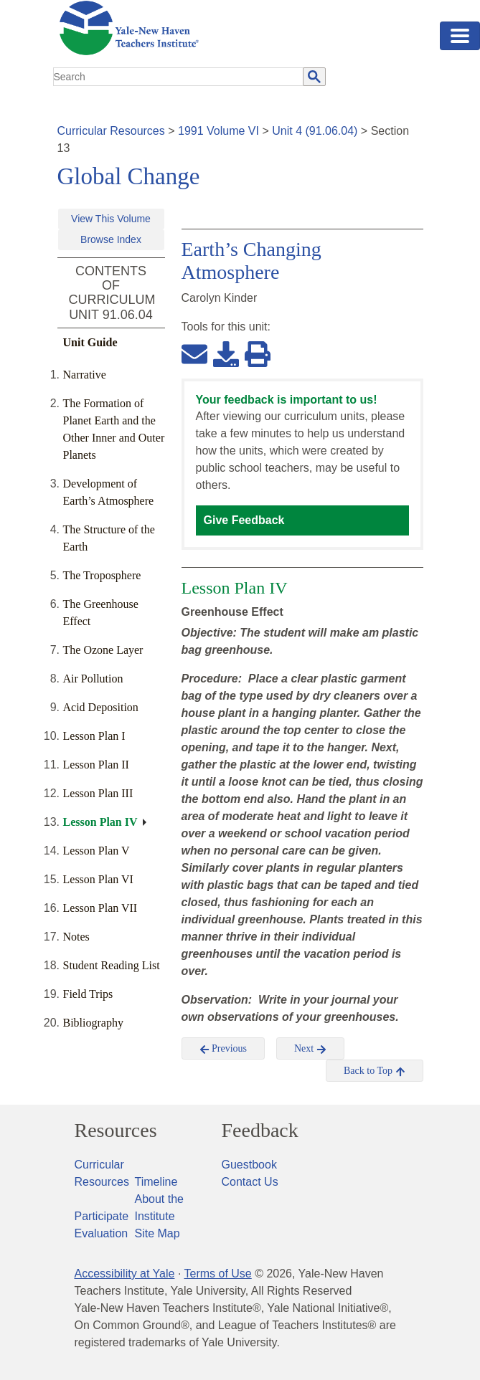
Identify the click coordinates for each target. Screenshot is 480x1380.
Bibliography (93, 1023)
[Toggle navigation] (460, 36)
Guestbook (249, 1164)
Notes (76, 937)
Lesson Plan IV (100, 822)
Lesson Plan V (96, 850)
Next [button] (310, 1049)
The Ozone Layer (103, 650)
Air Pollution (93, 678)
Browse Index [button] (110, 239)
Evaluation (101, 1233)
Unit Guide (90, 342)
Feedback (260, 1130)
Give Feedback (244, 520)
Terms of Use (217, 1273)
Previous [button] (223, 1049)
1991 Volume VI (218, 131)
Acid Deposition (100, 707)
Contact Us (250, 1182)
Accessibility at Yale (125, 1273)
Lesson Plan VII (100, 908)
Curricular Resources (111, 131)
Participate (102, 1216)
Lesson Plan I (94, 736)
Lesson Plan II (96, 764)
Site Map (157, 1233)
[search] (178, 76)
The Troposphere (102, 575)
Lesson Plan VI (98, 879)
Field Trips (88, 994)
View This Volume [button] (111, 218)
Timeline (156, 1182)
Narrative (84, 374)
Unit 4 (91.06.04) (314, 131)
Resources (116, 1130)
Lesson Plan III (98, 793)
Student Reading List (111, 965)
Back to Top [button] (374, 1071)
